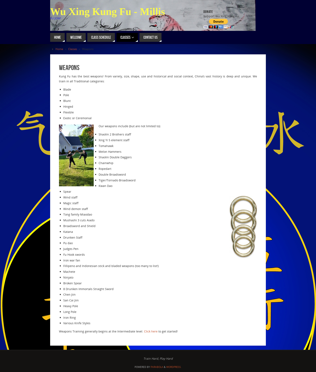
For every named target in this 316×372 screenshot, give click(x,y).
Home (59, 49)
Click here (151, 331)
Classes (72, 49)
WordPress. (173, 367)
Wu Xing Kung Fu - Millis (107, 11)
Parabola (157, 367)
